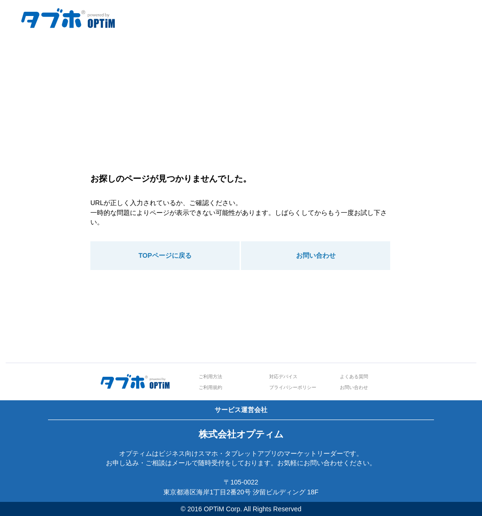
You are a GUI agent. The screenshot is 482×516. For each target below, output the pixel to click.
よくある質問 (354, 376)
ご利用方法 (210, 376)
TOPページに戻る (165, 255)
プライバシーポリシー (292, 387)
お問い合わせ (316, 255)
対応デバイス (283, 376)
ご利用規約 (210, 387)
